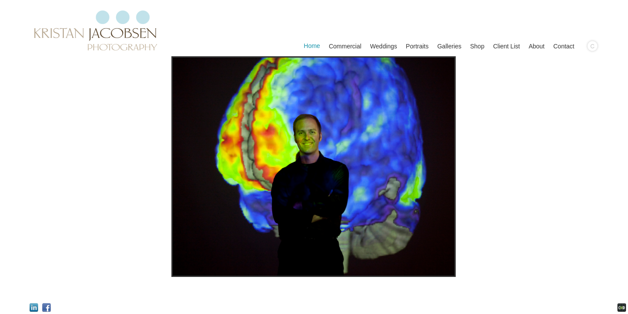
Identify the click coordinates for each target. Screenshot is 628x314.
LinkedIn (33, 307)
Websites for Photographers (621, 307)
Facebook (46, 307)
